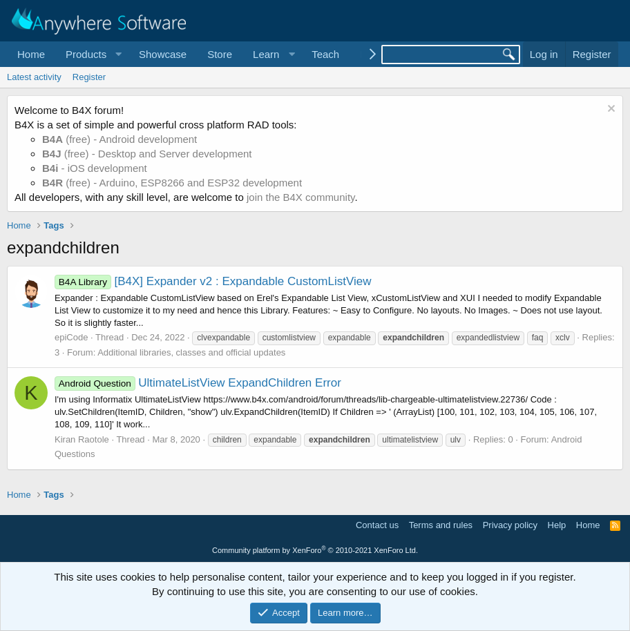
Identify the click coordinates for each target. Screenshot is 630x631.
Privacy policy (510, 525)
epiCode (71, 337)
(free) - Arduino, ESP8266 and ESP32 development (172, 182)
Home (31, 54)
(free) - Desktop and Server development (147, 153)
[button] (91, 54)
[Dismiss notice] (609, 110)
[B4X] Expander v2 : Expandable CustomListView (213, 281)
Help (557, 525)
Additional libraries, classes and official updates (191, 352)
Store (219, 54)
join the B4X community (300, 197)
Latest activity (34, 77)
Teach (325, 54)
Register (89, 77)
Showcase (163, 54)
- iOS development (94, 168)
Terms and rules (440, 525)
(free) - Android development (119, 139)
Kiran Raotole (82, 439)
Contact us (377, 525)
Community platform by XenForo (315, 550)
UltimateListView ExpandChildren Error (198, 382)
